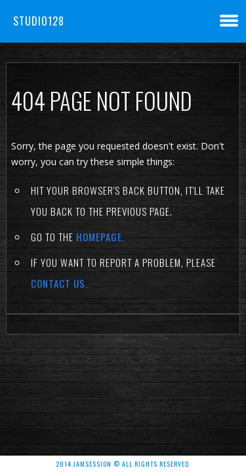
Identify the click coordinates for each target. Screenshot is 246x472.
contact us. (59, 283)
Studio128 (38, 21)
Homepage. (100, 236)
